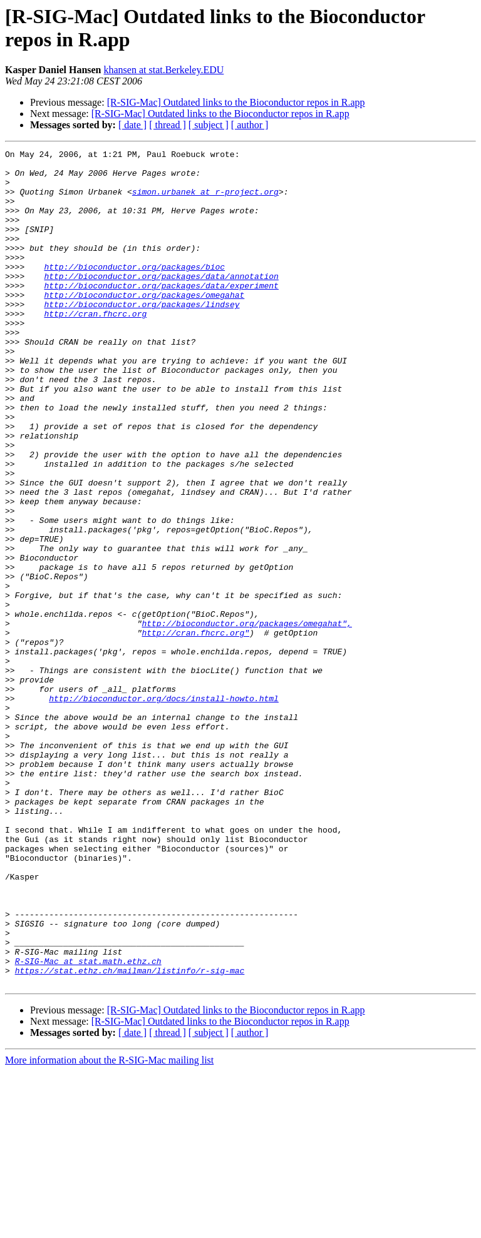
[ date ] (132, 124)
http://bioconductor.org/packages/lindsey (141, 336)
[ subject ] (209, 124)
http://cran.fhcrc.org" (195, 730)
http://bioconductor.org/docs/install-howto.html (164, 808)
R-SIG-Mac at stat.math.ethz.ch (88, 1124)
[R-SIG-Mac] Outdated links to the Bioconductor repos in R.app (236, 102)
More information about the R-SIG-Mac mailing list (109, 1227)
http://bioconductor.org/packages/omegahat (144, 324)
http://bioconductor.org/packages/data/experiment (161, 313)
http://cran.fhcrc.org (95, 347)
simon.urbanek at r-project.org (205, 200)
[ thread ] (167, 124)
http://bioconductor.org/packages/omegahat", (246, 718)
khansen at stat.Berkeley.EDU (164, 69)
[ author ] (250, 124)
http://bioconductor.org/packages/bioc (134, 291)
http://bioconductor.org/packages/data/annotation (161, 302)
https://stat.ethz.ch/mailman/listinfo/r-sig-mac (130, 1135)
